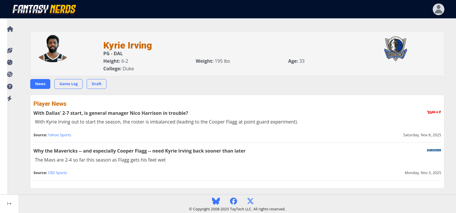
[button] (9, 87)
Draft (96, 83)
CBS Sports (57, 172)
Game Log (68, 83)
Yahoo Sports (59, 134)
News (40, 83)
